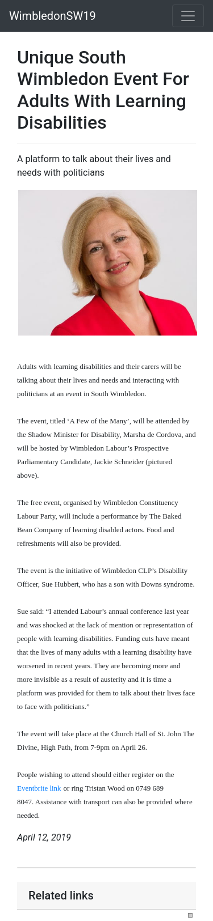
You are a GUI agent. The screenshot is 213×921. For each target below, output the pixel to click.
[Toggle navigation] (188, 16)
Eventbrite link (39, 788)
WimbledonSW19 (52, 16)
